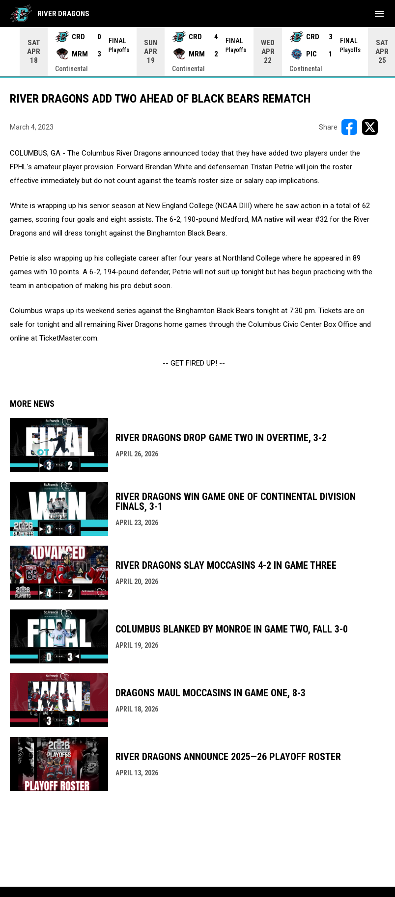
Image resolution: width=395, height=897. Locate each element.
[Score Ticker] (197, 51)
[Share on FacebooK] (349, 127)
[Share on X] (370, 127)
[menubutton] (379, 14)
